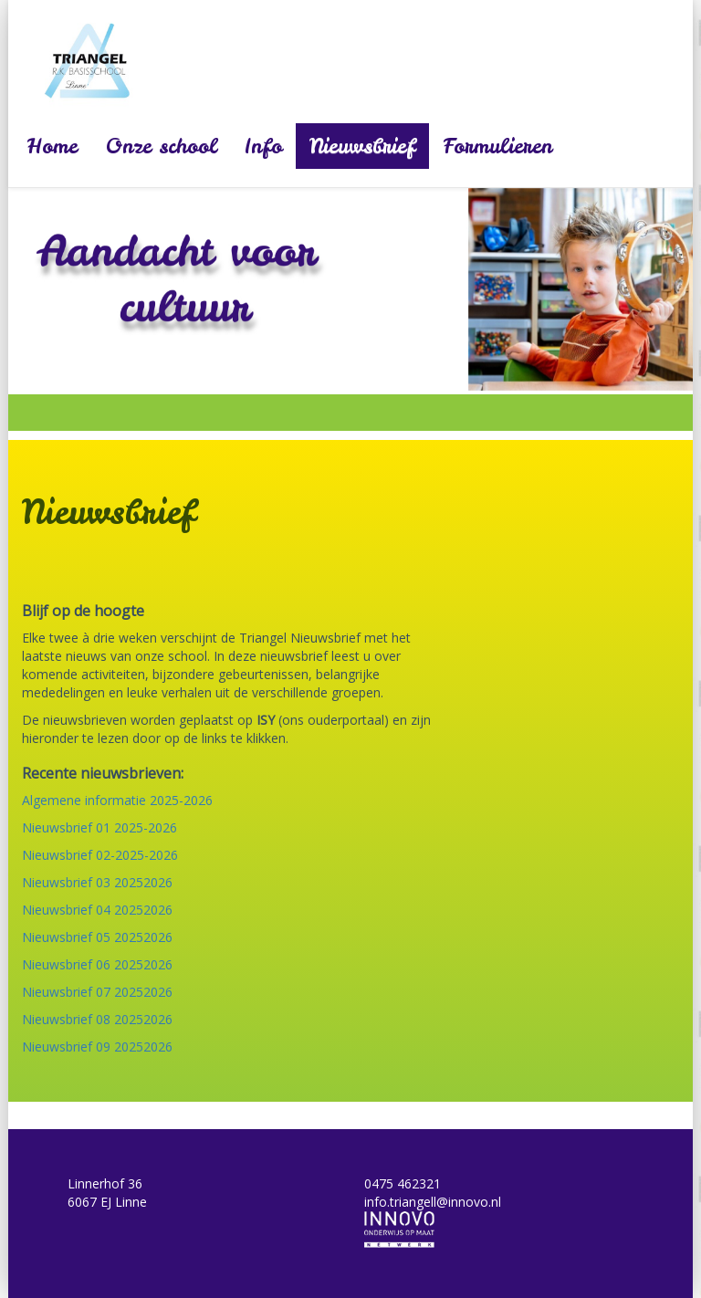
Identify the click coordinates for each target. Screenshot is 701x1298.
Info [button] (263, 146)
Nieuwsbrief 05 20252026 (97, 937)
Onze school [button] (161, 146)
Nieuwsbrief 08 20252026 (97, 1019)
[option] (350, 289)
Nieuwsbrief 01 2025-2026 (99, 827)
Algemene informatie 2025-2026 (117, 800)
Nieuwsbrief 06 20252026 (97, 964)
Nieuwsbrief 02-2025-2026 (100, 855)
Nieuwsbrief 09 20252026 (97, 1046)
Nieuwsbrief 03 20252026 (97, 882)
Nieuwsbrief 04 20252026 (97, 909)
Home (52, 146)
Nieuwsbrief (362, 146)
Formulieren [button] (497, 146)
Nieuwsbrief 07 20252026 (97, 991)
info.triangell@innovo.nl (432, 1201)
